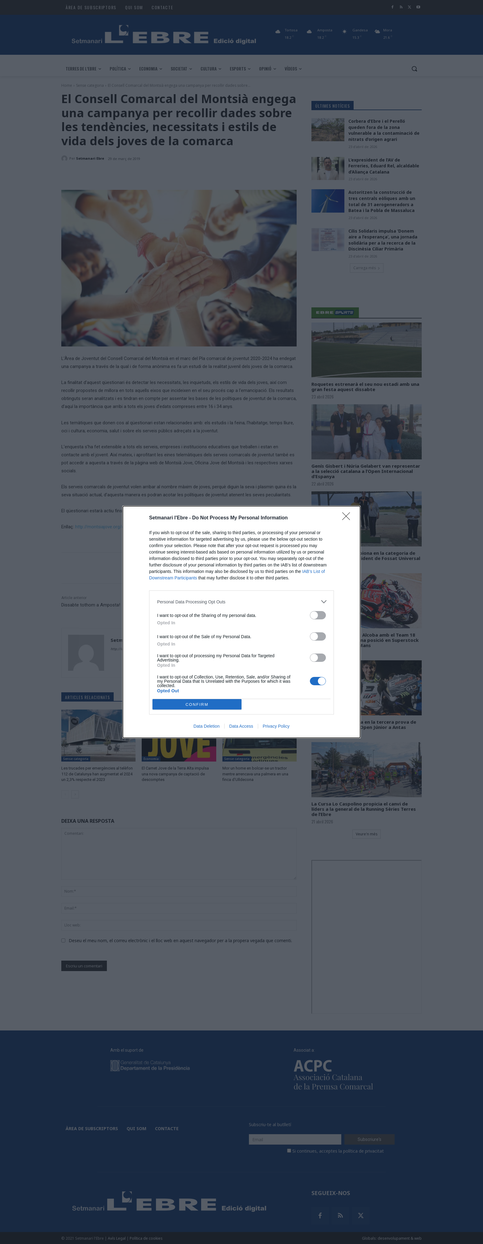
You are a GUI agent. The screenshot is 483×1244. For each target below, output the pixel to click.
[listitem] (241, 601)
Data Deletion (206, 726)
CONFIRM (197, 704)
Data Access (241, 726)
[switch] (318, 615)
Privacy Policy (276, 726)
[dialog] (241, 622)
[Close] (348, 518)
